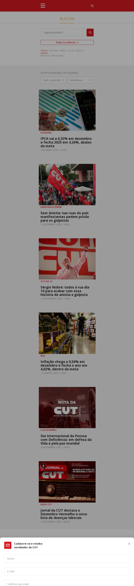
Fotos (71, 50)
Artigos (45, 55)
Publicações (57, 55)
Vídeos (62, 50)
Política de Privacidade (101, 560)
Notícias (53, 50)
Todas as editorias (67, 42)
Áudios (79, 50)
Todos (44, 50)
